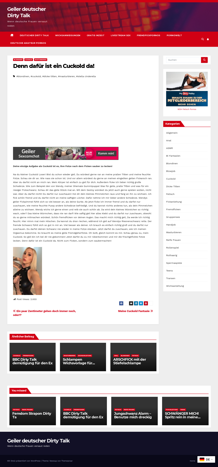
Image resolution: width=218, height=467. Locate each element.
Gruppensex (173, 217)
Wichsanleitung (84, 355)
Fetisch (135, 355)
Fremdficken (28, 355)
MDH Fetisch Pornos (187, 109)
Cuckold (28, 59)
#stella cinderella (86, 76)
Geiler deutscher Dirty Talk (38, 441)
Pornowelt (174, 35)
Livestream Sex (121, 35)
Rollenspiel (172, 247)
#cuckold (36, 76)
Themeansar (67, 461)
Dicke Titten (173, 186)
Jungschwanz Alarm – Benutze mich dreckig (133, 415)
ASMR (169, 148)
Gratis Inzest (96, 35)
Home (192, 461)
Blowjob (170, 171)
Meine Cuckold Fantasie (135, 311)
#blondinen (22, 76)
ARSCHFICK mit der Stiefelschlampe (129, 361)
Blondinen (18, 59)
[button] (202, 39)
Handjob (171, 224)
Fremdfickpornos (148, 35)
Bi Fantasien (173, 155)
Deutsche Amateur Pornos (28, 43)
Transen (170, 278)
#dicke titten (49, 76)
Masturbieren (40, 59)
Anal (116, 355)
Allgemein (172, 132)
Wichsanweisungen (67, 35)
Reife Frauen (173, 240)
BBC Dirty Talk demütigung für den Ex (32, 361)
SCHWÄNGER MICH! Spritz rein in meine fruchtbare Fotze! (182, 417)
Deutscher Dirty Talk (34, 35)
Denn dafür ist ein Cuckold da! (53, 66)
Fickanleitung (174, 201)
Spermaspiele (174, 263)
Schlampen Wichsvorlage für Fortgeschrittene (77, 363)
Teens (169, 270)
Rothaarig (171, 255)
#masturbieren (66, 76)
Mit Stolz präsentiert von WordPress (24, 461)
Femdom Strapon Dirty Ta (31, 415)
